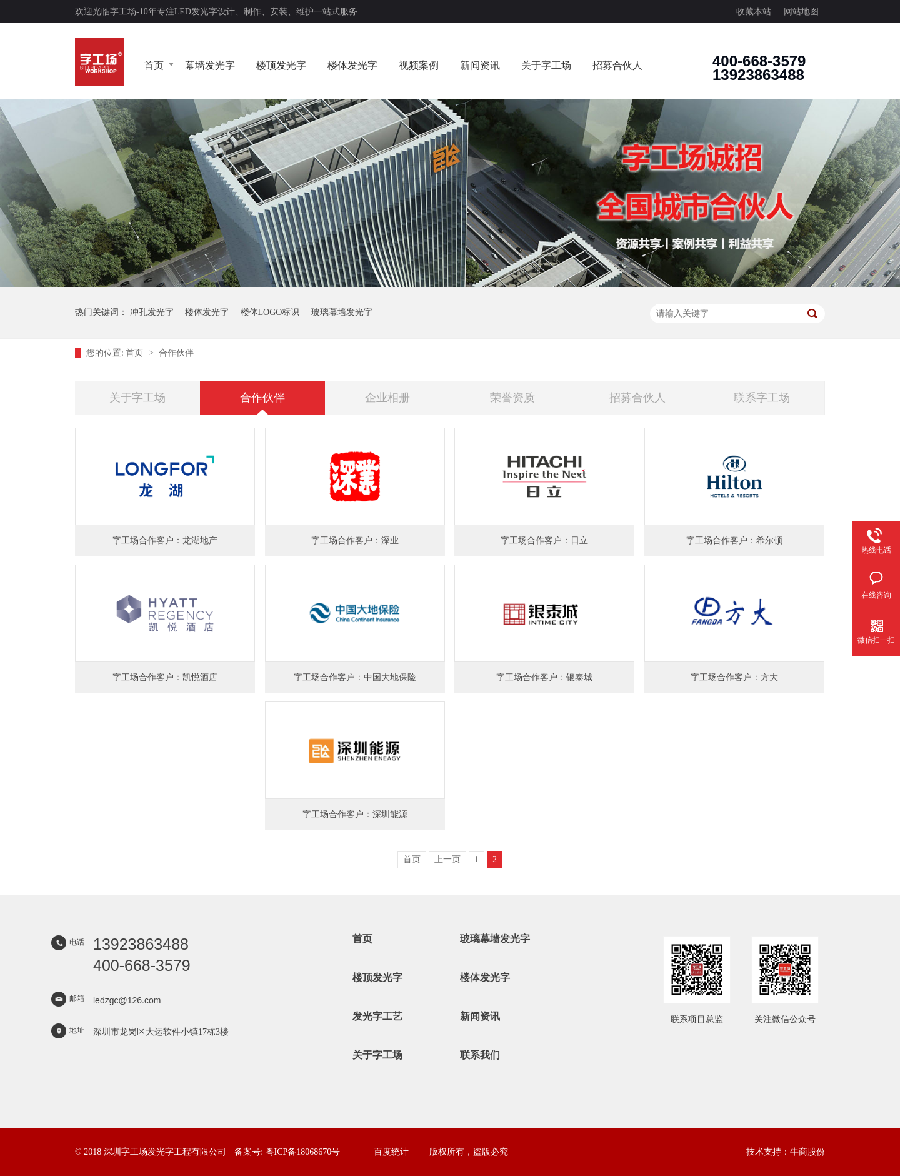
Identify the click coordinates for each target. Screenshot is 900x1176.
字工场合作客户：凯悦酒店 (165, 677)
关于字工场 (546, 65)
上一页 (447, 859)
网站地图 (801, 11)
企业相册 (387, 397)
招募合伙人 (617, 65)
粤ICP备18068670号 (303, 1152)
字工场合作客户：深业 (355, 540)
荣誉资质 (512, 397)
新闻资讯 (480, 65)
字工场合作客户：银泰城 (544, 677)
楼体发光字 (353, 65)
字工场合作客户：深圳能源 (355, 814)
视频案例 (419, 65)
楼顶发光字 (281, 65)
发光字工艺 (377, 1016)
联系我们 (480, 1055)
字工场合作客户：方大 (734, 677)
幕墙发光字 (210, 65)
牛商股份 (807, 1152)
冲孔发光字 (152, 312)
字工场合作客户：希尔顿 (734, 540)
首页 (154, 65)
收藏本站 (753, 11)
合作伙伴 (176, 353)
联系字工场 (762, 397)
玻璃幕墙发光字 (341, 312)
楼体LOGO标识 (270, 312)
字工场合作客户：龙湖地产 (165, 540)
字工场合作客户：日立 (544, 540)
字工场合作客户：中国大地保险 (355, 677)
